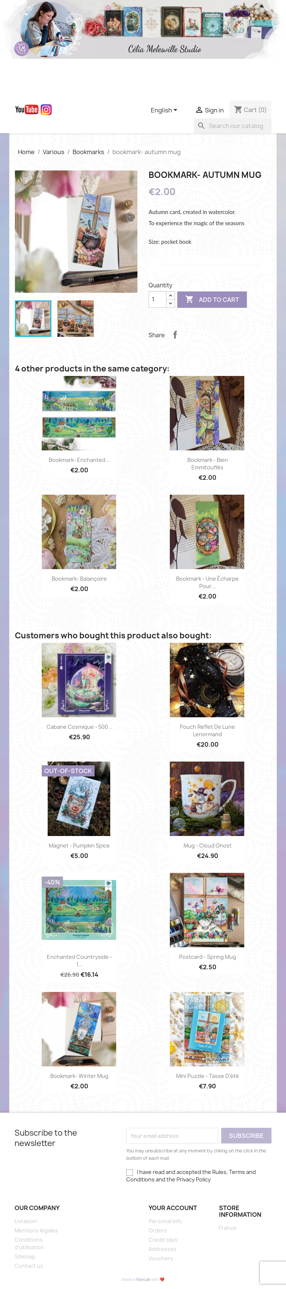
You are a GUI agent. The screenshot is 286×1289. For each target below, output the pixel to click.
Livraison (26, 1221)
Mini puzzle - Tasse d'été (207, 1075)
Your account (173, 1208)
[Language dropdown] (165, 110)
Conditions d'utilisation (29, 1243)
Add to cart (212, 299)
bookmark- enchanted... (79, 459)
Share (175, 334)
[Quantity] (157, 299)
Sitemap (25, 1256)
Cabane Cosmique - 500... (79, 726)
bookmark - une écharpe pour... (207, 582)
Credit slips (163, 1239)
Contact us (29, 1265)
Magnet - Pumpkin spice (79, 845)
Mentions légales (36, 1230)
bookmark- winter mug (79, 1075)
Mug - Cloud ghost (208, 845)
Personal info (165, 1221)
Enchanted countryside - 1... (79, 960)
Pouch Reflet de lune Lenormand (207, 730)
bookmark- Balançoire (79, 578)
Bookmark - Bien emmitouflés (207, 463)
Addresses (163, 1249)
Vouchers (161, 1258)
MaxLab (143, 1279)
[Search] (232, 125)
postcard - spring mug (207, 956)
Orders (158, 1230)
